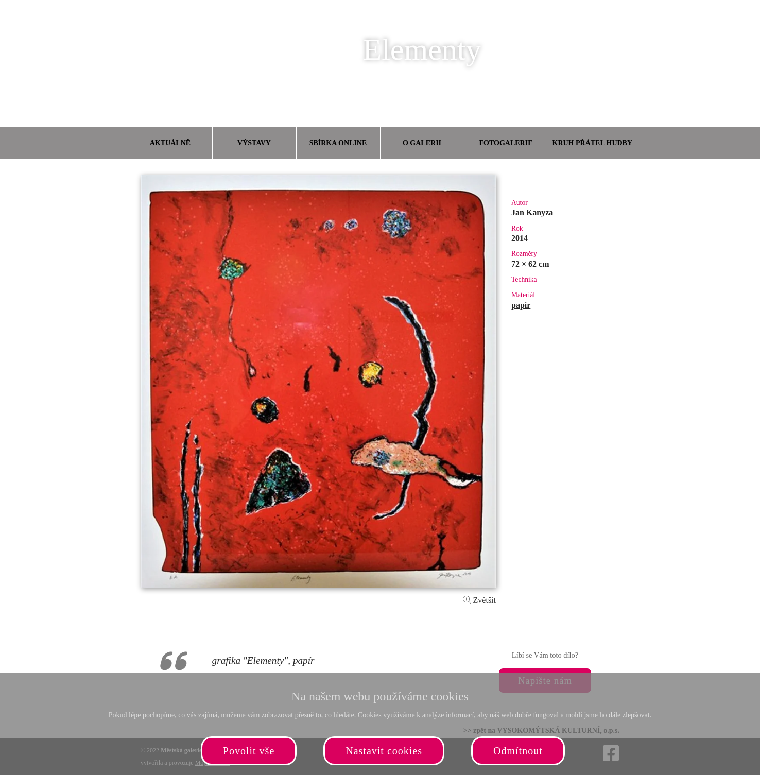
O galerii (422, 143)
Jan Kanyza (532, 212)
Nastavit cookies (384, 750)
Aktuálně (170, 143)
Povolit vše (248, 750)
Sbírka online (338, 143)
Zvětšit (479, 600)
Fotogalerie (506, 143)
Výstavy (254, 143)
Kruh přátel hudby (592, 143)
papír (520, 305)
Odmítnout (518, 750)
